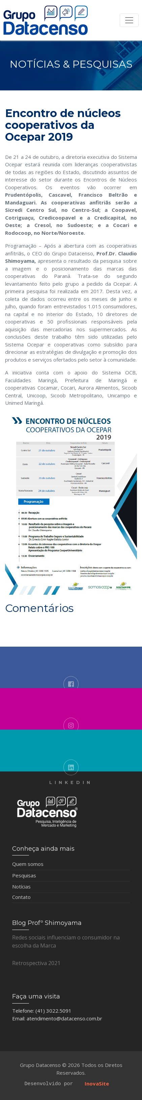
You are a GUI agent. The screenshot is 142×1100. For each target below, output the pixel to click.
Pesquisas (24, 875)
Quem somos (28, 864)
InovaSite (97, 1083)
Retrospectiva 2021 (36, 963)
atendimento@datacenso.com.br (64, 1018)
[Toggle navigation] (129, 20)
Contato (21, 897)
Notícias (21, 886)
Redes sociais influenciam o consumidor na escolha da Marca (66, 941)
